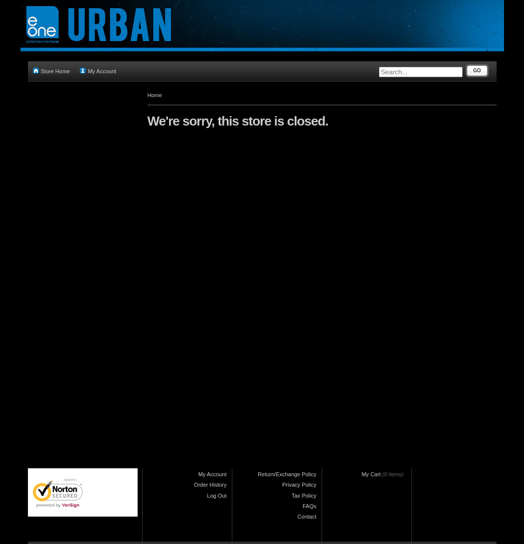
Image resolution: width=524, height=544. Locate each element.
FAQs (310, 506)
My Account (98, 71)
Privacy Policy (299, 485)
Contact (307, 517)
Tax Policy (304, 496)
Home (155, 95)
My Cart (371, 474)
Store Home (51, 71)
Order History (210, 485)
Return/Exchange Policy (287, 474)
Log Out (216, 496)
